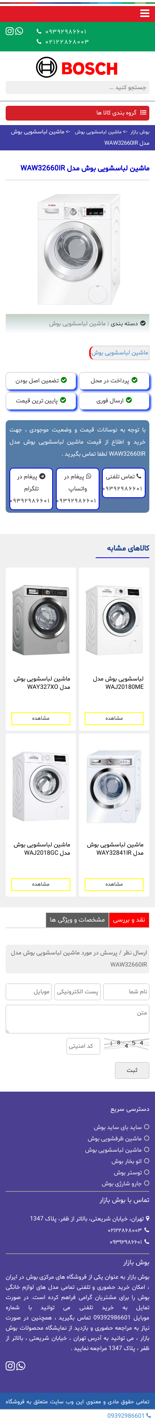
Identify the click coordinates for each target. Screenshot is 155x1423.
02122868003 (66, 41)
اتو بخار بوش (127, 1161)
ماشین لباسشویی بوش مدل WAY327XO (42, 683)
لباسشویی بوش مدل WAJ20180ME (118, 683)
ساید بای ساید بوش (118, 1127)
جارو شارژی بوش (122, 1184)
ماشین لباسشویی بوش (98, 132)
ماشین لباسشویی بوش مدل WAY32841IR (115, 849)
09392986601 (65, 31)
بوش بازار (139, 132)
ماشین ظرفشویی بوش (115, 1139)
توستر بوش (128, 1173)
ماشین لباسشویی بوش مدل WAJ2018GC (42, 849)
